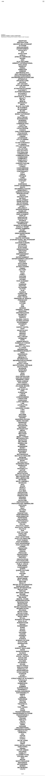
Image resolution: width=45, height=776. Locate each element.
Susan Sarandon (22, 691)
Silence (22, 653)
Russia (22, 631)
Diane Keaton (22, 201)
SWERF (22, 694)
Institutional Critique (22, 365)
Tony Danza (22, 707)
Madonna (22, 416)
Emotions (22, 251)
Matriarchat (22, 429)
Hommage (22, 338)
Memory (22, 435)
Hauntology (22, 330)
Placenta (22, 523)
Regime (22, 594)
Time (22, 705)
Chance (22, 130)
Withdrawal (22, 764)
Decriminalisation (22, 189)
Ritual (22, 618)
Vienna (22, 748)
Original (22, 497)
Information (22, 359)
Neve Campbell (22, 481)
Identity (22, 344)
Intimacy (22, 371)
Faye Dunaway (22, 281)
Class (22, 141)
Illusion (22, 348)
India (22, 352)
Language (22, 400)
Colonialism (22, 152)
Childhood (22, 133)
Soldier (22, 661)
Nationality (22, 468)
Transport (22, 717)
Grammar (22, 324)
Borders (22, 120)
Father (22, 279)
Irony (22, 375)
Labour (22, 395)
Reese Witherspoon (22, 588)
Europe (22, 262)
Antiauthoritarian (22, 76)
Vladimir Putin (22, 755)
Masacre (22, 424)
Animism (22, 71)
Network (22, 480)
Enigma (22, 255)
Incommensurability (22, 351)
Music (22, 461)
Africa (22, 55)
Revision (22, 610)
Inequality (22, 357)
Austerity (22, 90)
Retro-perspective (22, 607)
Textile (22, 701)
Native (22, 470)
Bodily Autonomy (22, 114)
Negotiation (22, 473)
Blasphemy (22, 109)
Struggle (22, 680)
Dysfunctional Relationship (22, 240)
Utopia (22, 739)
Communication (22, 155)
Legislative (22, 405)
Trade (22, 710)
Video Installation (22, 745)
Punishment (22, 567)
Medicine (22, 432)
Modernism (22, 446)
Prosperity (22, 556)
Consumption (22, 170)
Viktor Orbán (22, 750)
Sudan (22, 685)
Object (22, 488)
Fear (22, 282)
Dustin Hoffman (22, 238)
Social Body (22, 655)
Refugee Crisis (22, 592)
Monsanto (22, 449)
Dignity (22, 206)
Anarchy (22, 66)
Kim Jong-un (22, 389)
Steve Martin (22, 672)
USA (22, 734)
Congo (22, 166)
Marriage (22, 422)
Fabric (22, 268)
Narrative (22, 465)
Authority (22, 93)
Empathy (22, 252)
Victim (22, 742)
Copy (22, 173)
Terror (22, 697)
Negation (23, 472)
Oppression (22, 494)
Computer (22, 162)
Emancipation (22, 249)
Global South (22, 319)
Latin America (22, 402)
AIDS (22, 60)
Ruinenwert (22, 626)
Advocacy (22, 50)
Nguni (22, 486)
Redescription (22, 586)
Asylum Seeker (22, 85)
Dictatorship (22, 203)
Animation (22, 69)
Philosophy (22, 519)
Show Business (22, 651)
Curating (23, 179)
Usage (22, 736)
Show (22, 650)
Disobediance (22, 212)
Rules (22, 629)
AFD (22, 52)
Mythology (22, 462)
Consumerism (22, 168)
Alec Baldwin (22, 61)
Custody (22, 181)
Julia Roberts (22, 384)
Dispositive (22, 217)
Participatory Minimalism (22, 503)
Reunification (22, 608)
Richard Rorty (22, 615)
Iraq (22, 373)
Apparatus (22, 79)
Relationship (22, 596)
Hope (22, 340)
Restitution (22, 605)
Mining (22, 445)
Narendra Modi (22, 464)
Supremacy (22, 689)
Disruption (22, 219)
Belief (22, 100)
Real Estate (22, 580)
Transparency (22, 715)
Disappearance (22, 209)
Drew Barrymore (22, 233)
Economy (22, 244)
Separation (22, 643)
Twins (22, 724)
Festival (22, 286)
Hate (22, 329)
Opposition (22, 492)
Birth (22, 104)
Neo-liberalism (22, 478)
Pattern (22, 510)
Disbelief (22, 211)
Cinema (22, 136)
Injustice (22, 362)
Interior (22, 368)
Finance (22, 292)
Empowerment (22, 254)
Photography (22, 521)
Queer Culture (22, 570)
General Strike (22, 310)
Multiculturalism (22, 456)
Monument (22, 451)
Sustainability (22, 693)
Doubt (22, 230)
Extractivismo (22, 267)
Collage (22, 147)
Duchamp (22, 236)
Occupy (22, 489)
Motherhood (22, 454)
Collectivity (22, 150)
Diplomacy (22, 208)
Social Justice (22, 656)
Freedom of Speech (22, 298)
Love (22, 413)
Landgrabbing (22, 397)
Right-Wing (22, 616)
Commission (22, 154)
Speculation (22, 667)
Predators (22, 548)
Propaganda (22, 554)
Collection (23, 149)
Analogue (22, 65)
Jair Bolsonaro (22, 378)
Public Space (22, 564)
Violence (22, 751)
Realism (22, 581)
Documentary (22, 222)
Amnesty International (22, 63)
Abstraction (22, 42)
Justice (22, 387)
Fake (22, 273)
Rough (22, 624)
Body (22, 116)
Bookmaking (22, 119)
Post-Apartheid (22, 537)
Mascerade (22, 426)
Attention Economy (22, 88)
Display (22, 216)
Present (22, 550)
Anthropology (22, 73)
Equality (22, 260)
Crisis (22, 174)
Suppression (22, 688)
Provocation (22, 559)
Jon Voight (22, 383)
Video (22, 744)
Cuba (22, 178)
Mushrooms (22, 459)
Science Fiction (22, 640)
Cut (22, 182)
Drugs (22, 235)
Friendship (22, 300)
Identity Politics (22, 346)
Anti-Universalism (22, 74)
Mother (22, 453)
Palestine (22, 500)
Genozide (22, 311)
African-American (22, 57)
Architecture (22, 81)
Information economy (22, 360)
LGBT (22, 410)
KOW (3, 1)
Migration (22, 440)
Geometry (22, 314)
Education (22, 246)
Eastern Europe (22, 243)
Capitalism (22, 127)
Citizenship (22, 138)
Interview (22, 370)
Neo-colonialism (22, 475)
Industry (22, 356)
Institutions (22, 367)
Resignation (22, 602)
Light (22, 411)
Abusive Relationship (22, 44)
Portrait (22, 535)
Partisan (22, 505)
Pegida (22, 511)
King (22, 391)
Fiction (22, 289)
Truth (22, 721)
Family (22, 274)
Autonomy (22, 95)
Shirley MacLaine (22, 648)
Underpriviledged (22, 729)
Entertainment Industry (22, 259)
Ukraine (22, 726)
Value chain (22, 740)
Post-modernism (22, 543)
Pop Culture (22, 532)
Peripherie (22, 518)
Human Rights (22, 341)
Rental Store (22, 599)
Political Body (22, 526)
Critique (22, 176)
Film (22, 290)
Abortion (22, 41)
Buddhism (22, 122)
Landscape (22, 399)
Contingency (22, 171)
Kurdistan (22, 392)
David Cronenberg (22, 185)
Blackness (22, 108)
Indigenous (22, 354)
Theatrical (22, 704)
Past (22, 508)
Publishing (22, 565)
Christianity (22, 135)
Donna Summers (22, 228)
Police (22, 524)
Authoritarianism (22, 92)
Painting (22, 499)
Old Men (22, 491)
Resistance (22, 604)
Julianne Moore (22, 386)
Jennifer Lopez (22, 379)
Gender (22, 308)
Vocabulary (22, 756)
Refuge (22, 591)
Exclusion (22, 263)
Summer (22, 686)
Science (22, 639)
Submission (22, 683)
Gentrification (22, 313)
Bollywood (22, 117)
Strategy (22, 677)
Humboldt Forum (22, 343)
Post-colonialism (22, 538)
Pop (22, 530)
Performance (22, 515)
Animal (22, 68)
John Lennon (22, 381)
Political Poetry (22, 527)
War (22, 758)
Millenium (22, 441)
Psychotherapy (22, 562)
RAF (22, 575)
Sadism (22, 634)
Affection (22, 54)
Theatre (22, 702)
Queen (22, 569)
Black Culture (22, 106)
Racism (22, 573)
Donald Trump (22, 227)
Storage (22, 674)
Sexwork (22, 647)
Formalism (22, 294)
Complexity (23, 160)
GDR (22, 306)
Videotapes (22, 747)
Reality (22, 583)
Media (22, 430)
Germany (22, 316)
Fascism (22, 276)
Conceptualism (22, 163)
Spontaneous (22, 670)
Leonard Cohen (22, 408)
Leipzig (22, 406)
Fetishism (22, 287)
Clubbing (22, 144)
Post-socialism (22, 545)
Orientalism (22, 495)
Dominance (22, 224)
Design (22, 195)
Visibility (22, 753)
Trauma (22, 718)
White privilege (22, 761)
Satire (22, 637)
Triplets (22, 720)
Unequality (23, 731)
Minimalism (22, 443)
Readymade (22, 578)
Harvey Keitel (22, 327)
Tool (22, 709)
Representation (22, 600)
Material (22, 427)
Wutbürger (22, 767)
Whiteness (22, 763)
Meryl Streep (22, 437)
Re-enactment (22, 577)
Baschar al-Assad (22, 96)
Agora (22, 58)
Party (22, 507)
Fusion (22, 302)
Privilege (22, 553)
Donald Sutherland (22, 225)
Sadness (22, 635)
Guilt (22, 325)
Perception (23, 513)
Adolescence (22, 47)
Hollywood (22, 336)
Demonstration (22, 192)
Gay (22, 305)
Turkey (22, 723)
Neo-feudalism (22, 476)
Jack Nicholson (22, 376)
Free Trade (22, 297)
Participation (22, 502)
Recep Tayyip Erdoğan (22, 585)
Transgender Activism (22, 713)
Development (22, 200)
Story (22, 675)
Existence (22, 265)
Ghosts (22, 317)
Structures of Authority (22, 678)
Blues (22, 111)
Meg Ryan (22, 433)
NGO (22, 484)
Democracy (22, 190)
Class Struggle (22, 143)
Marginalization (22, 419)
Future (22, 303)
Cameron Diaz (22, 123)
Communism (22, 157)
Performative (22, 516)
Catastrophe (22, 128)
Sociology (22, 659)
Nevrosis (22, 483)
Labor (22, 394)
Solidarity (22, 662)
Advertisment (22, 49)
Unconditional (22, 728)
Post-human (22, 540)
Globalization (22, 321)
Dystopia (22, 241)
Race (22, 572)
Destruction (22, 197)
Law (22, 403)
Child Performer (22, 131)
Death (22, 187)
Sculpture (22, 642)
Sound (22, 664)
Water (22, 759)
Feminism (22, 284)
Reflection (22, 589)
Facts (22, 271)
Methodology (22, 438)
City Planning (22, 139)
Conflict (22, 165)
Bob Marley (22, 112)
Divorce (22, 220)
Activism (22, 46)
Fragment (22, 295)
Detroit (22, 198)
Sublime (22, 681)
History (22, 335)
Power (22, 546)
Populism (22, 534)
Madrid (22, 418)
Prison (22, 551)
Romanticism (22, 623)
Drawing (22, 232)
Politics (22, 529)
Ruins (22, 627)
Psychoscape (22, 561)
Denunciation (22, 193)
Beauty (22, 98)
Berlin (22, 101)
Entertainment (22, 257)
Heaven (22, 332)
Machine (22, 414)
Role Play (22, 621)
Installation (22, 364)
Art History (22, 84)
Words (22, 766)
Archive (22, 82)
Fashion (22, 278)
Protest (22, 557)
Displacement (22, 214)
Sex (22, 645)
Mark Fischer (22, 421)
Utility (22, 737)
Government (22, 322)
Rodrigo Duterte (22, 619)
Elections (22, 247)
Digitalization (22, 205)
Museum (22, 457)
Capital (22, 125)
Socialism (22, 658)
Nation (22, 467)
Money (22, 448)
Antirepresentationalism (22, 77)
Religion (22, 597)
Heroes (22, 333)
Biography (22, 103)
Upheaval (22, 732)
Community (22, 158)
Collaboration (22, 146)
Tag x (22, 696)
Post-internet (22, 542)
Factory (22, 270)
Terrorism (22, 699)
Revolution (22, 612)
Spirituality (22, 669)
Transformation (22, 712)
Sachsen (22, 632)
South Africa (22, 666)
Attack (22, 87)
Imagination (22, 349)
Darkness (22, 184)
